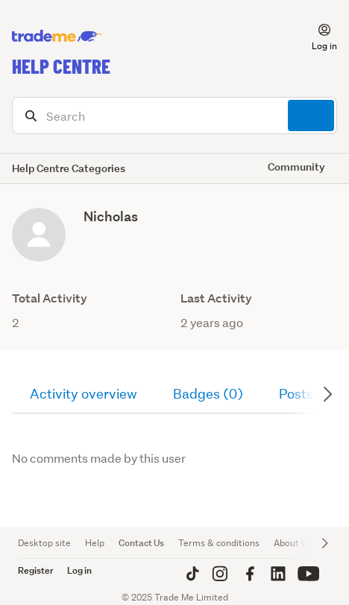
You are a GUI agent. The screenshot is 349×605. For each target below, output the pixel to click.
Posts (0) (307, 393)
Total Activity (49, 298)
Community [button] (296, 166)
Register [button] (36, 570)
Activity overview (83, 393)
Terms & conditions (219, 542)
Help (94, 542)
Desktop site (44, 542)
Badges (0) (208, 393)
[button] (315, 36)
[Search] (174, 115)
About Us (293, 542)
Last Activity (216, 298)
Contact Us (141, 542)
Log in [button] (79, 570)
